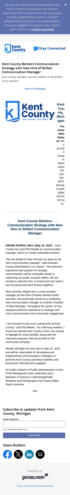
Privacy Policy (23, 486)
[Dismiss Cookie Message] (65, 3)
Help (51, 486)
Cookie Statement (42, 29)
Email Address (11, 419)
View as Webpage (34, 88)
